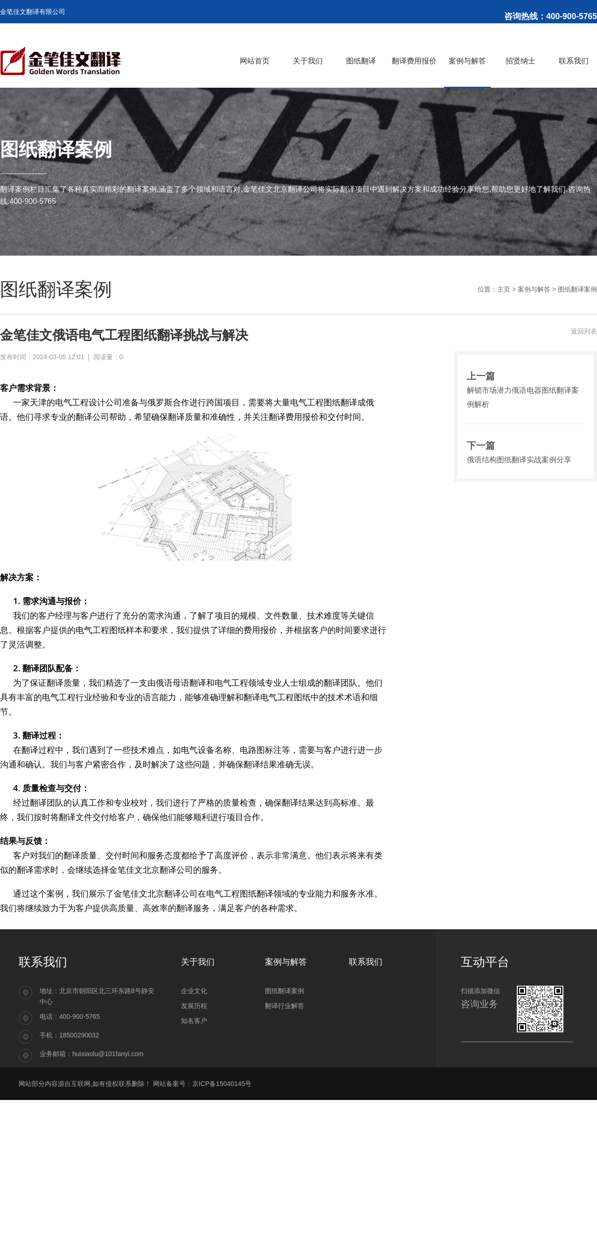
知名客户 (194, 1020)
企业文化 (194, 991)
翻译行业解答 (284, 1005)
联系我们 (365, 962)
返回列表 (584, 331)
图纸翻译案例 (577, 289)
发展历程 (194, 1005)
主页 (503, 289)
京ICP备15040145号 (222, 1083)
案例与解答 (534, 289)
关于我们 (198, 962)
